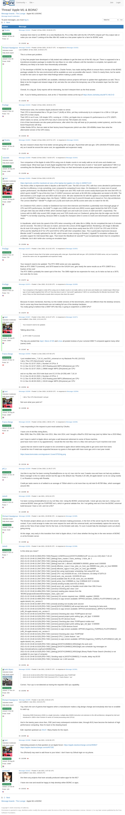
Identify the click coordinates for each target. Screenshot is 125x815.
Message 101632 (24, 30)
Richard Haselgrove (10, 48)
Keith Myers (8, 669)
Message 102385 (24, 496)
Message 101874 (24, 284)
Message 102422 (24, 770)
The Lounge (20, 14)
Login (118, 3)
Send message (7, 34)
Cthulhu (7, 30)
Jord (5, 178)
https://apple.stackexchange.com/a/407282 (37, 747)
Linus (60, 341)
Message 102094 (24, 354)
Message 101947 (24, 317)
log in (26, 20)
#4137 (44, 730)
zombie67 (6, 771)
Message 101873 (24, 248)
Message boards (7, 14)
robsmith (5, 158)
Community (21, 3)
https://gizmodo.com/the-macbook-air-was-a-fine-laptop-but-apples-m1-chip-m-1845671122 (55, 183)
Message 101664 (24, 178)
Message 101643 (24, 105)
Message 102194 (24, 422)
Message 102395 (24, 700)
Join (111, 3)
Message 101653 (24, 140)
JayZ (42, 341)
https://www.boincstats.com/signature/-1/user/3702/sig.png (43, 454)
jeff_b (4, 469)
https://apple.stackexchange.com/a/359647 (80, 745)
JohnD (4, 496)
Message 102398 (24, 740)
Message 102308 (24, 468)
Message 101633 (24, 47)
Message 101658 (24, 157)
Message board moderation (10, 16)
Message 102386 (24, 516)
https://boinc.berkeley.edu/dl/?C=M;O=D (98, 95)
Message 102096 (24, 391)
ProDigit (5, 105)
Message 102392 (24, 669)
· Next (7, 22)
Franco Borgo (7, 354)
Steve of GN (49, 341)
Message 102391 (24, 546)
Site (31, 3)
